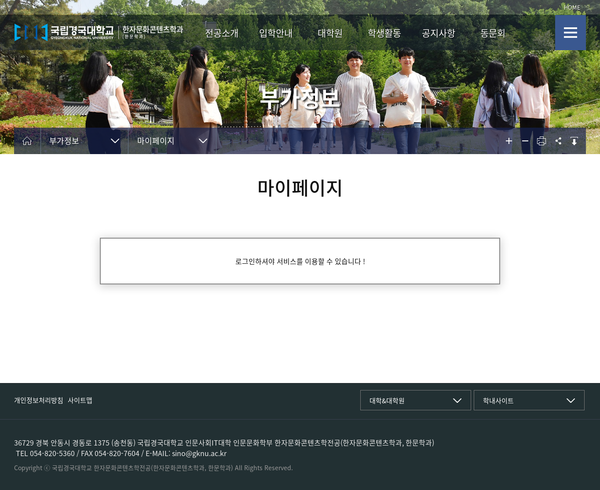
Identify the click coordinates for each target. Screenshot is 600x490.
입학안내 (276, 32)
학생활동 (384, 32)
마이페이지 (156, 141)
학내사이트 (498, 400)
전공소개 (221, 32)
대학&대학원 (387, 400)
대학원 (330, 32)
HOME (572, 7)
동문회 (492, 32)
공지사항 (438, 32)
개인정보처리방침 (38, 400)
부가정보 (64, 141)
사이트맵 (80, 400)
